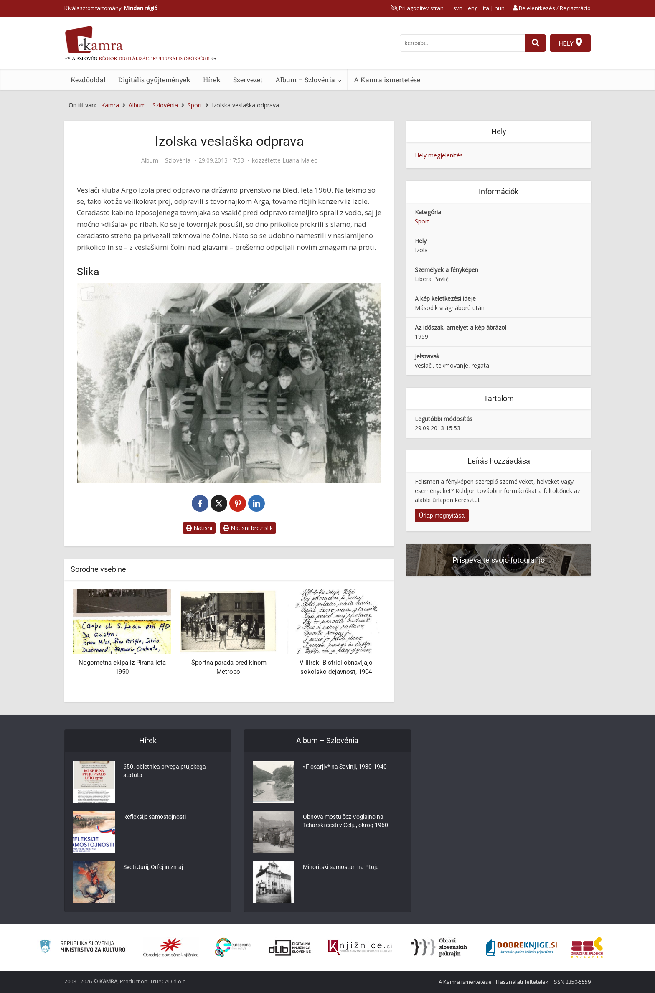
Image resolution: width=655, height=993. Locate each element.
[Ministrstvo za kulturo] (82, 948)
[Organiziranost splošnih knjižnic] (171, 947)
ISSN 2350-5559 (572, 981)
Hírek (212, 79)
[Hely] (570, 43)
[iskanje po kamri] (462, 43)
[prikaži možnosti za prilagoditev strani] (418, 8)
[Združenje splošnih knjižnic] (587, 947)
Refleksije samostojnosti (154, 817)
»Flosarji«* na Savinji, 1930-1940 (345, 767)
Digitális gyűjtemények (154, 79)
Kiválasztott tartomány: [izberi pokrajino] (110, 8)
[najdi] (535, 43)
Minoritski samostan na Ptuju (341, 867)
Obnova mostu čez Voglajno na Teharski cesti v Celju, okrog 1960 (345, 821)
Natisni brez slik (248, 528)
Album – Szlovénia (305, 79)
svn (457, 8)
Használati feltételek (522, 981)
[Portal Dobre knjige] (521, 947)
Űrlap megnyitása (442, 515)
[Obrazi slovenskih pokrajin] (439, 947)
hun (500, 8)
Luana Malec (299, 160)
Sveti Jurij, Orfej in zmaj (153, 867)
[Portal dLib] (290, 947)
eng (472, 8)
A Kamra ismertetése (387, 79)
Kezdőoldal (88, 79)
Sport (422, 221)
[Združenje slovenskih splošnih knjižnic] (360, 947)
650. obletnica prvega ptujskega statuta (164, 771)
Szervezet (248, 79)
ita (486, 8)
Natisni (199, 528)
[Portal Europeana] (232, 947)
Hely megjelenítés (439, 155)
